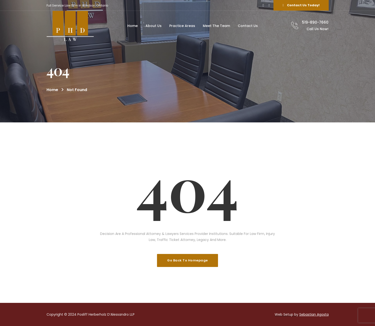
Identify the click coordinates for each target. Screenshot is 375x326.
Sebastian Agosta (314, 314)
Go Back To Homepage (187, 260)
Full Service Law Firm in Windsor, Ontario (77, 5)
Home (52, 90)
